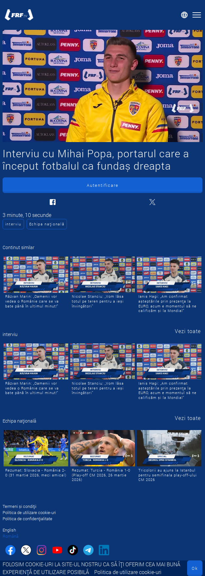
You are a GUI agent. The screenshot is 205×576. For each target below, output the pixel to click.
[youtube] (57, 551)
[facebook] (10, 551)
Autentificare (103, 185)
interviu (13, 224)
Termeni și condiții (19, 506)
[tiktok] (73, 551)
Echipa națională (47, 224)
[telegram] (88, 551)
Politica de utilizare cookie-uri (127, 572)
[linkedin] (104, 551)
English (9, 530)
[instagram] (41, 551)
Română (11, 536)
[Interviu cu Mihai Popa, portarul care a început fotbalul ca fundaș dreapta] (102, 86)
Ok (195, 568)
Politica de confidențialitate (27, 518)
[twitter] (26, 551)
